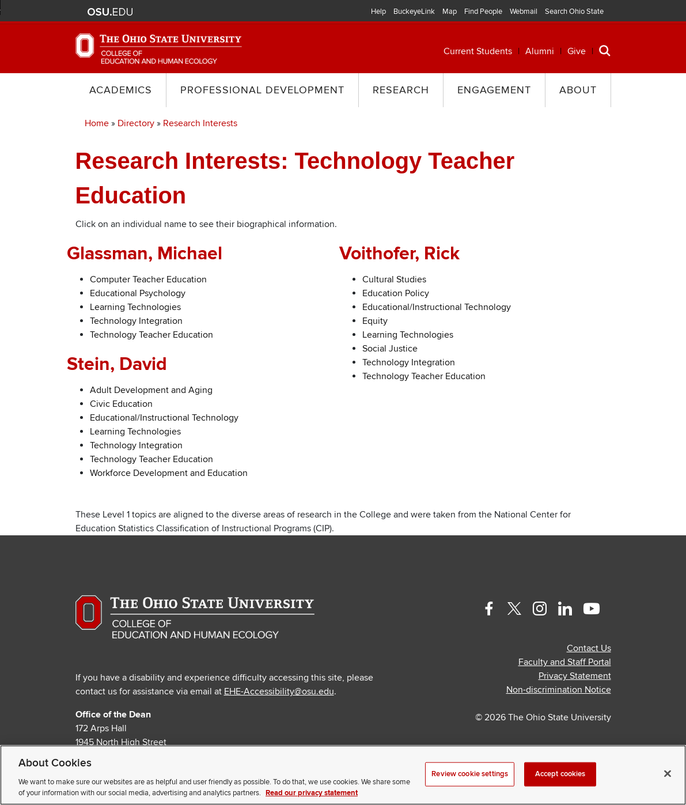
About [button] (578, 90)
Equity (375, 321)
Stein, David (117, 364)
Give (576, 51)
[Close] (667, 774)
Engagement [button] (494, 90)
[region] (343, 775)
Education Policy (395, 293)
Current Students (478, 51)
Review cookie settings (469, 773)
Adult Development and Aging (151, 390)
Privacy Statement (575, 676)
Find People (483, 11)
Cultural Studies (394, 279)
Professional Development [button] (262, 90)
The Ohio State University (110, 12)
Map (449, 11)
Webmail (523, 11)
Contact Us (589, 648)
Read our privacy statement (312, 793)
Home (97, 123)
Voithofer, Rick (399, 254)
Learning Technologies (135, 307)
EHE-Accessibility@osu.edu (279, 691)
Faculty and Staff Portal (564, 662)
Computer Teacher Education (148, 279)
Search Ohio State (574, 11)
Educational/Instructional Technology (164, 418)
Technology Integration (136, 321)
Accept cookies (560, 773)
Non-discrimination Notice (558, 690)
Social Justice (390, 348)
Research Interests (200, 123)
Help (378, 11)
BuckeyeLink (414, 11)
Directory (136, 123)
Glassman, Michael (144, 254)
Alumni (539, 51)
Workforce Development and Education (169, 473)
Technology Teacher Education (151, 335)
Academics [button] (120, 90)
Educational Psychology (137, 293)
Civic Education (121, 404)
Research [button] (401, 90)
